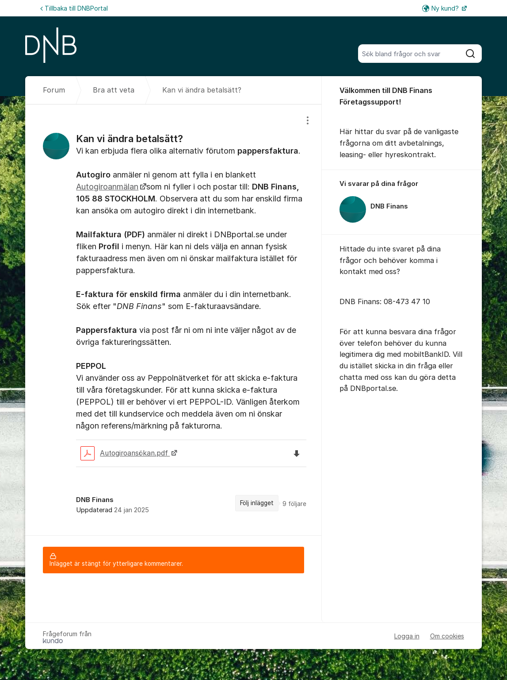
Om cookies (447, 636)
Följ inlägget (257, 502)
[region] (173, 319)
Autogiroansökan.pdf (125, 453)
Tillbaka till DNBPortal (74, 8)
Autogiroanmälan (107, 186)
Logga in (406, 636)
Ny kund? (441, 8)
